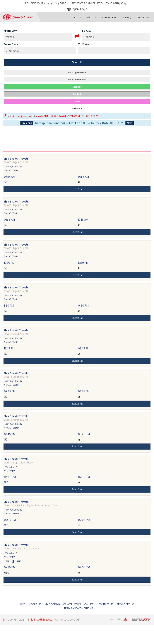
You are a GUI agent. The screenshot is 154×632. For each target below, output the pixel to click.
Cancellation (72, 604)
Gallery (89, 604)
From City (10, 30)
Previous (27, 123)
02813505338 (121, 3)
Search (77, 62)
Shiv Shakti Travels (40, 619)
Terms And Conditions (78, 608)
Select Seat (77, 202)
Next (129, 123)
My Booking (52, 604)
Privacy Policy (126, 604)
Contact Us (106, 604)
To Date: (84, 44)
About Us (35, 604)
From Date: (11, 44)
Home (21, 604)
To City (86, 30)
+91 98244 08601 (57, 3)
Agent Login (79, 9)
